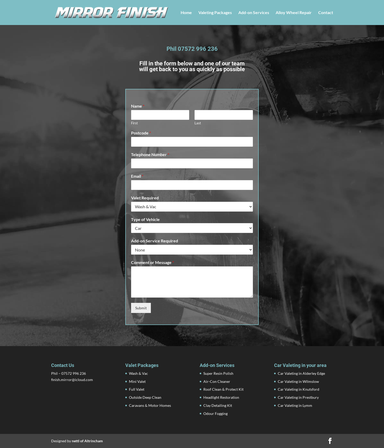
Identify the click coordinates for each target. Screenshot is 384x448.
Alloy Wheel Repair (294, 13)
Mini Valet (137, 381)
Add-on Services (253, 13)
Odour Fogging (215, 413)
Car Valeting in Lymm (295, 405)
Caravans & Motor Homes (150, 405)
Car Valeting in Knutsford (298, 389)
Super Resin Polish (218, 373)
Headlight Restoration (221, 397)
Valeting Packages (215, 13)
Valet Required (145, 197)
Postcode (141, 132)
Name (137, 105)
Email (137, 176)
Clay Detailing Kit (217, 405)
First (134, 123)
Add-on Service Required (154, 240)
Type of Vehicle (145, 219)
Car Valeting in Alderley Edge (301, 373)
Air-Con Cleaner (216, 381)
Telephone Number (150, 154)
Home (186, 13)
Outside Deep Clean (145, 397)
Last (197, 123)
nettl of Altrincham (87, 441)
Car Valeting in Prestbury (298, 397)
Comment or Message (152, 262)
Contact (325, 13)
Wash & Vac (138, 373)
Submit (141, 308)
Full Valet (136, 389)
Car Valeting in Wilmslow (298, 381)
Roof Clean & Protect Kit (223, 389)
